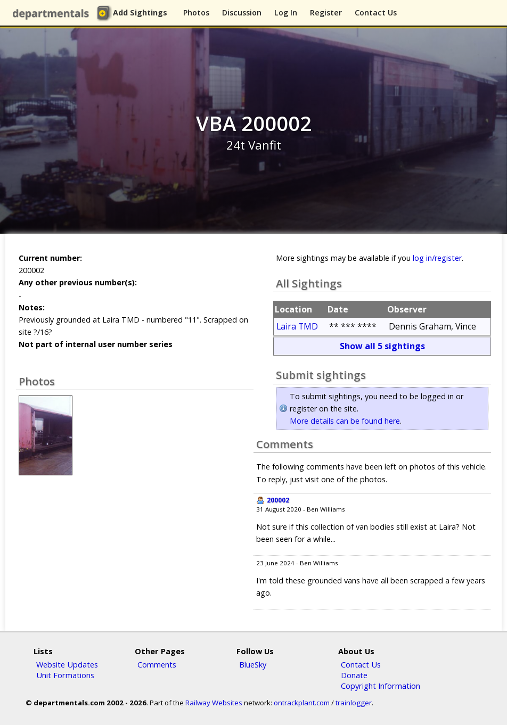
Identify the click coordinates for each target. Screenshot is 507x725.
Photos (196, 12)
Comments (156, 664)
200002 (278, 500)
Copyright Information (380, 685)
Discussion (241, 12)
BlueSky (252, 664)
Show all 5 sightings (382, 346)
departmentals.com (53, 13)
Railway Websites (213, 702)
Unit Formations (65, 675)
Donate (354, 675)
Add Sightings (140, 12)
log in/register (437, 258)
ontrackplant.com (302, 702)
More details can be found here (345, 421)
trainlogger (354, 702)
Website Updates (67, 664)
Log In (285, 12)
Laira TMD (297, 326)
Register (326, 12)
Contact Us (376, 12)
